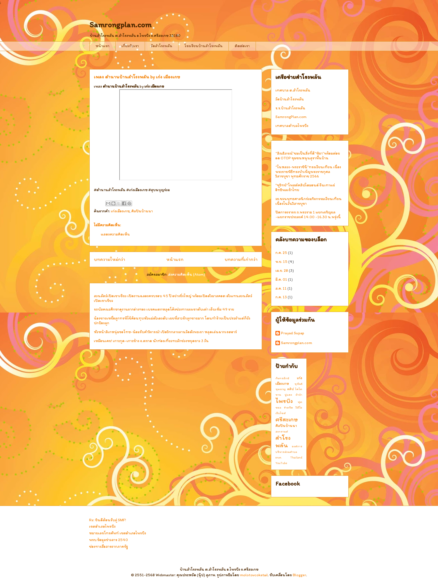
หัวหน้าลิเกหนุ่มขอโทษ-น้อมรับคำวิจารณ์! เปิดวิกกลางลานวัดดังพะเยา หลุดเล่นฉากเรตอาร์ (165, 332)
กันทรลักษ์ (282, 378)
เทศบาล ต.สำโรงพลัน (292, 90)
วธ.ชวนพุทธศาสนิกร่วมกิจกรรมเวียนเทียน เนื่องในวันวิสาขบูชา (308, 201)
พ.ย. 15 (281, 261)
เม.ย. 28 (281, 270)
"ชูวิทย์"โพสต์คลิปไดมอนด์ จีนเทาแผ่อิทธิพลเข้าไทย (305, 187)
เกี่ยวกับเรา (130, 46)
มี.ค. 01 (281, 279)
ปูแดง (288, 395)
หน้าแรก (103, 46)
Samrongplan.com (120, 24)
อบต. (278, 457)
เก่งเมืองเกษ (120, 211)
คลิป (290, 389)
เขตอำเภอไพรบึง (102, 526)
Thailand (296, 457)
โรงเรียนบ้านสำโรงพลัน (203, 46)
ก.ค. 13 (281, 297)
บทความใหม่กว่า (109, 259)
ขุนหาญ (280, 389)
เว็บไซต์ (280, 413)
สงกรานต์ (281, 431)
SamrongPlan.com (290, 116)
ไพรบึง (284, 401)
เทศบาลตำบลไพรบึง (291, 125)
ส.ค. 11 (281, 288)
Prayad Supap (292, 333)
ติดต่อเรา (242, 46)
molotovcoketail (254, 575)
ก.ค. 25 (281, 252)
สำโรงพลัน (283, 441)
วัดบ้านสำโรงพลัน (289, 99)
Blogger (299, 575)
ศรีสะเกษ (286, 419)
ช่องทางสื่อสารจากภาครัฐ (108, 546)
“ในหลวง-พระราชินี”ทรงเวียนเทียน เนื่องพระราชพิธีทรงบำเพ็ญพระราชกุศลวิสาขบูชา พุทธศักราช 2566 (308, 172)
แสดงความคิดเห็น (115, 234)
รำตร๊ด (288, 407)
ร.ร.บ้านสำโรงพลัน (290, 108)
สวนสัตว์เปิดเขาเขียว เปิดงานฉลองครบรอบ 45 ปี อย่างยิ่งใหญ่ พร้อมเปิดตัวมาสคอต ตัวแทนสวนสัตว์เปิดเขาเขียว (173, 298)
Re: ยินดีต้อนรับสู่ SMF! (107, 520)
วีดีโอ (299, 407)
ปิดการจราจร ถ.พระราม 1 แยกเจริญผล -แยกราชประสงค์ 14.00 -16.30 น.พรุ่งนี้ (308, 214)
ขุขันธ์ (298, 384)
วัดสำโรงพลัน (161, 46)
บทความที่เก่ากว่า (241, 259)
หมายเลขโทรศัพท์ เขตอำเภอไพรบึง (117, 533)
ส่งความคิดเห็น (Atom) (186, 274)
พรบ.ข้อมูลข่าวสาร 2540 (108, 539)
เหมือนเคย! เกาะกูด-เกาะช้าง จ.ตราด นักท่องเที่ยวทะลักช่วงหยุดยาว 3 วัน (151, 340)
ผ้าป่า (299, 395)
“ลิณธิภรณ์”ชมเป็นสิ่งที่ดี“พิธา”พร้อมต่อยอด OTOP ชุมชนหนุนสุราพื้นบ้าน (307, 155)
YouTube (281, 463)
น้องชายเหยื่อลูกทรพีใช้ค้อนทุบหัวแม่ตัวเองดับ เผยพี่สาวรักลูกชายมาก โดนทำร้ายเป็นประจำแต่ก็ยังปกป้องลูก (172, 320)
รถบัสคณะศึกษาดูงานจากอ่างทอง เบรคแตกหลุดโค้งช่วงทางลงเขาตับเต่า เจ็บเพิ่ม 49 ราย (164, 309)
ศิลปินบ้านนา (142, 211)
